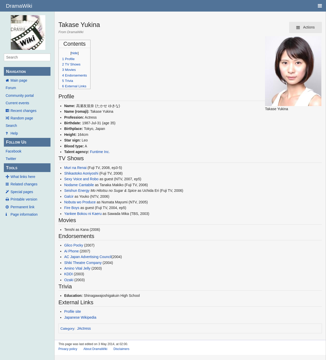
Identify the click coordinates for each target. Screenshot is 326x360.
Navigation (16, 71)
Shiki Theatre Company (82, 263)
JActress (84, 328)
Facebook (13, 151)
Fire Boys (71, 208)
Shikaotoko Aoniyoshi (81, 173)
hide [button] (74, 53)
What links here (23, 177)
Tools (11, 167)
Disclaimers (121, 349)
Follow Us (16, 142)
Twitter (11, 159)
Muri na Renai (75, 168)
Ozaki (68, 280)
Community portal (20, 95)
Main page (19, 80)
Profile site (72, 311)
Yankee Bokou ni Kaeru (82, 214)
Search (11, 126)
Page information (24, 214)
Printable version (24, 199)
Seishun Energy (76, 190)
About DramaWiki (95, 349)
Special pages (22, 192)
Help (14, 133)
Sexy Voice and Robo (81, 179)
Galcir (69, 196)
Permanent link (22, 207)
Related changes (24, 184)
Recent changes (23, 111)
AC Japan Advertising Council (87, 257)
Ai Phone (71, 251)
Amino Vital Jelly (77, 268)
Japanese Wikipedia (80, 317)
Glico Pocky (73, 245)
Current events (17, 103)
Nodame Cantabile (79, 185)
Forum (11, 88)
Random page (22, 118)
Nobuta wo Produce (80, 202)
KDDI (68, 274)
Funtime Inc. (100, 152)
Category (67, 328)
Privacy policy (67, 349)
